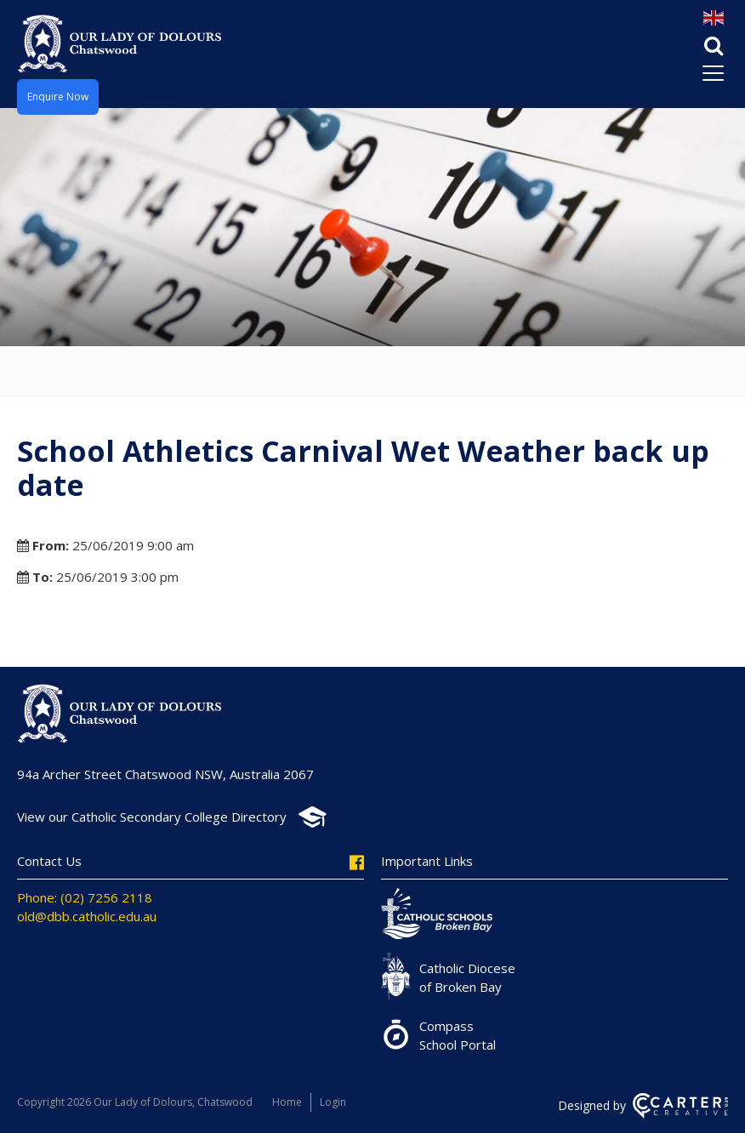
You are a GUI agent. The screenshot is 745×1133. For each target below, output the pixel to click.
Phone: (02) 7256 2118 (84, 897)
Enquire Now (57, 96)
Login (333, 1102)
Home (287, 1102)
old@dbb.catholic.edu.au (86, 916)
